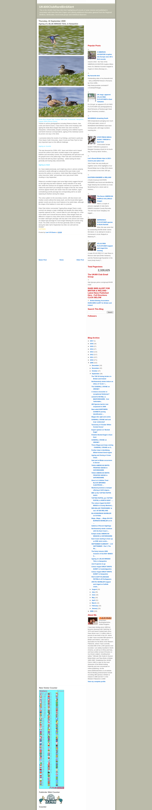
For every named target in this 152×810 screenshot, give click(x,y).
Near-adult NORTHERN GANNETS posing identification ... (99, 411)
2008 (92, 611)
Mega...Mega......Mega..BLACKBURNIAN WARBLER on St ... (101, 520)
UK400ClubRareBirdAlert (56, 7)
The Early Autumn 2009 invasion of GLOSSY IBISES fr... (102, 553)
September (96, 373)
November (95, 368)
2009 (92, 363)
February (95, 606)
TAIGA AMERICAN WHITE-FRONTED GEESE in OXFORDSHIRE (100, 467)
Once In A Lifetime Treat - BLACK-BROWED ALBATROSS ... (100, 482)
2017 (92, 341)
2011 (92, 357)
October (95, 371)
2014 (92, 349)
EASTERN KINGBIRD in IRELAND (99, 177)
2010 (92, 360)
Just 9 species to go (98, 564)
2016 (92, 343)
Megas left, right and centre (101, 417)
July (93, 592)
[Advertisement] (50, 245)
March (94, 603)
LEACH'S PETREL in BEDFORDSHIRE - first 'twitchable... (100, 399)
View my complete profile (96, 681)
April (94, 600)
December (95, 365)
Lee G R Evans (106, 618)
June (94, 595)
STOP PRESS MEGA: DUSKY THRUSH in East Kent (104, 139)
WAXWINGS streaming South (98, 118)
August (94, 589)
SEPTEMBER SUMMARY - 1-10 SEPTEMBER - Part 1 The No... (102, 546)
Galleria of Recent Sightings (101, 526)
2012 (92, 354)
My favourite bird (94, 75)
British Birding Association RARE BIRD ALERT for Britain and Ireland (100, 303)
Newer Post (43, 260)
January (95, 608)
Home (61, 260)
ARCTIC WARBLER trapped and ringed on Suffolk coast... (101, 584)
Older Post (80, 260)
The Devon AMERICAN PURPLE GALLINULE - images (105, 198)
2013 (92, 352)
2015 (92, 346)
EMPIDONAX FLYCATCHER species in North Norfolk (105, 222)
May (93, 597)
